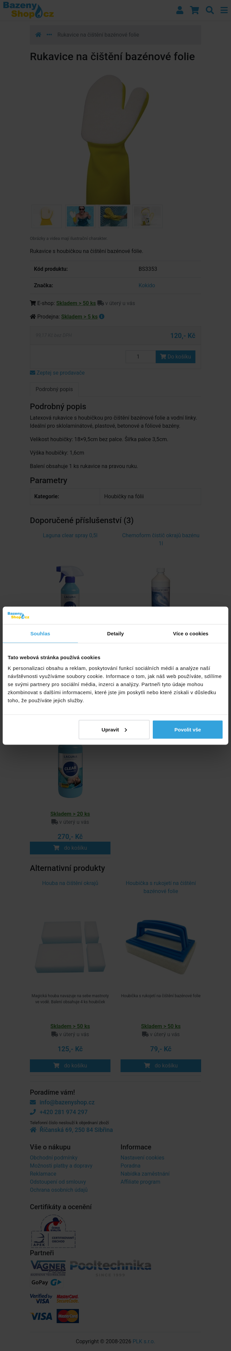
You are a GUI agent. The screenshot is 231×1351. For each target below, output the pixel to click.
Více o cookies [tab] (191, 633)
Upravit (114, 729)
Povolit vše (187, 729)
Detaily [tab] (115, 633)
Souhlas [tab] (40, 633)
